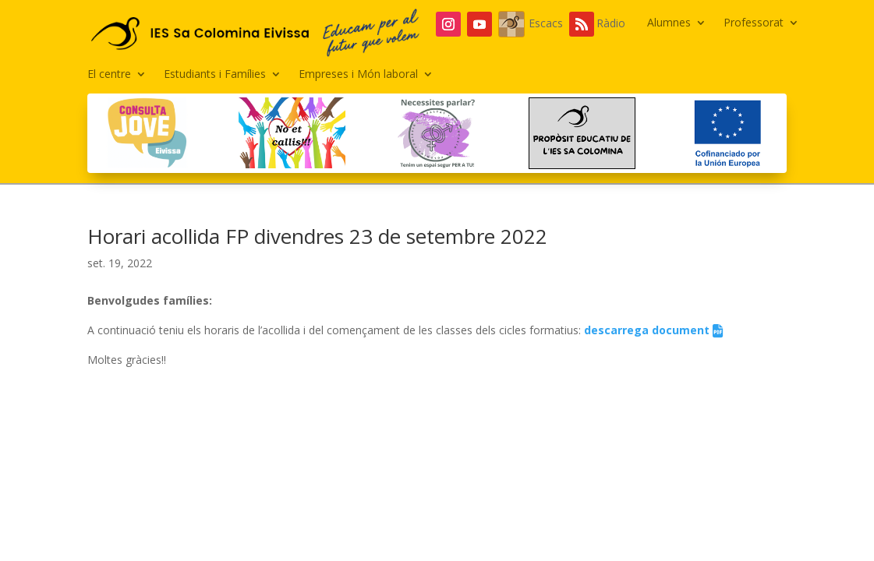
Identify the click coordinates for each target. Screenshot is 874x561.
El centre (109, 75)
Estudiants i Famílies (215, 75)
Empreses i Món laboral (358, 75)
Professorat (754, 23)
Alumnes (669, 23)
